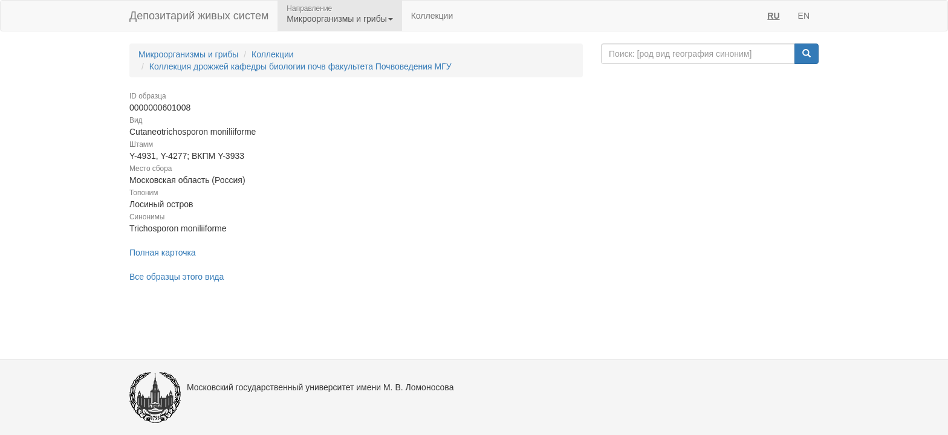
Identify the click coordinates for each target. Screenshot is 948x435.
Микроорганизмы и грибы (188, 54)
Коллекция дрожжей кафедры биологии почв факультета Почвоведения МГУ (300, 66)
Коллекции (432, 16)
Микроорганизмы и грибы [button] (339, 19)
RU (773, 16)
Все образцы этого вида (176, 277)
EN (804, 16)
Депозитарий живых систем (198, 16)
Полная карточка (162, 252)
